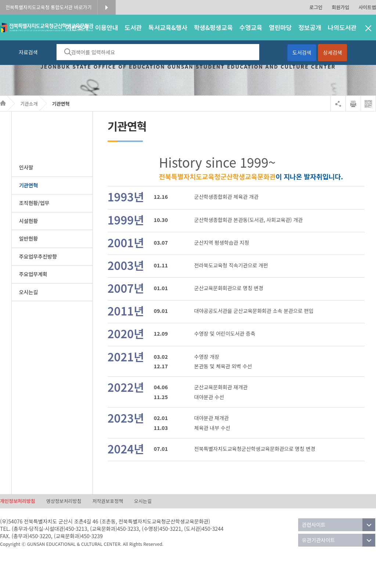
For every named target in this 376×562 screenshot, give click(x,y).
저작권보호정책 (107, 501)
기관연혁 (61, 103)
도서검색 (301, 52)
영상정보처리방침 (64, 501)
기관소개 (29, 103)
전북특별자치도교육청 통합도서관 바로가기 (49, 7)
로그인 (315, 7)
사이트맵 (367, 7)
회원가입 (340, 7)
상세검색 (332, 52)
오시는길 (143, 501)
